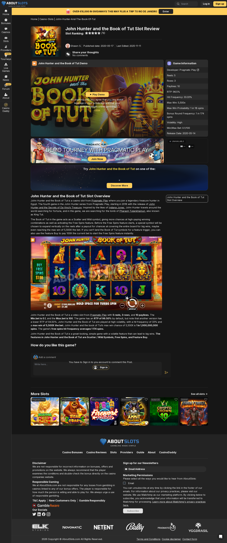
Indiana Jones (116, 207)
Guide (140, 452)
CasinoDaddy (167, 452)
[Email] (158, 469)
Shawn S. (76, 45)
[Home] (6, 12)
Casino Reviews (96, 452)
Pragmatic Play (189, 69)
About (6, 96)
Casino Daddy (6, 107)
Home (34, 19)
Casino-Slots (46, 19)
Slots (6, 39)
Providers (126, 452)
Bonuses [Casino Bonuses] (6, 21)
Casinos (6, 30)
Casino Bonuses (72, 452)
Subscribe (133, 510)
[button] (186, 150)
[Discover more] (119, 178)
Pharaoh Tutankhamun (132, 211)
